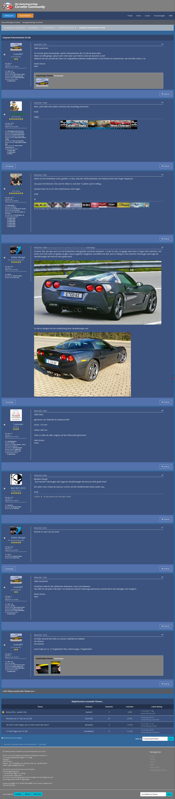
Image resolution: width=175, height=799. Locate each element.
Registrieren (25, 16)
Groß (27, 794)
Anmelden (9, 16)
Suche (147, 16)
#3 (162, 174)
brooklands (89, 731)
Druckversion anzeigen (13, 738)
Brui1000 (89, 718)
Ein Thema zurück (12, 691)
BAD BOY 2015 (18, 488)
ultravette (89, 725)
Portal (130, 16)
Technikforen (33, 27)
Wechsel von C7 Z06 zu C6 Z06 (19, 718)
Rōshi (5, 785)
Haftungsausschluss (158, 770)
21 (109, 718)
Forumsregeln (159, 16)
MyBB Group (32, 783)
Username (155, 720)
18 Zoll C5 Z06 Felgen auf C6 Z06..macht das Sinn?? (27, 725)
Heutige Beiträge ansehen (32, 22)
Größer (37, 794)
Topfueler (18, 424)
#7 (162, 527)
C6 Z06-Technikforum (66, 27)
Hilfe (171, 16)
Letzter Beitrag (146, 713)
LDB (153, 713)
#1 (162, 44)
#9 (162, 634)
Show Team (155, 767)
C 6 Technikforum (48, 27)
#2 (162, 102)
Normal (18, 794)
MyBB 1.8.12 (15, 783)
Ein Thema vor (27, 691)
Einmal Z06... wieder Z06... (16, 712)
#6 (162, 475)
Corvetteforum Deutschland (14, 27)
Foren (138, 16)
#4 (162, 247)
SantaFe (89, 712)
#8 (162, 577)
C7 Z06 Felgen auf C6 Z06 (17, 731)
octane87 (18, 54)
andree (154, 726)
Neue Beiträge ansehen (11, 22)
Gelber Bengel (18, 257)
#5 (162, 410)
